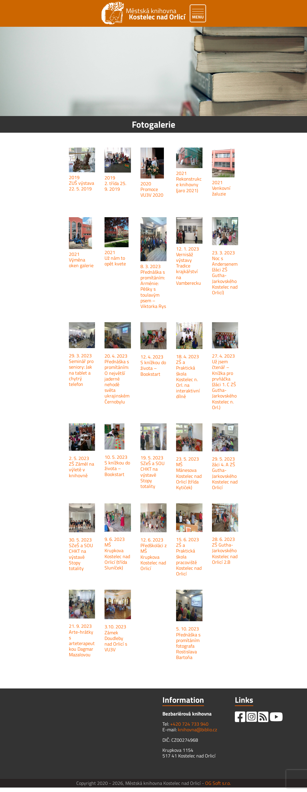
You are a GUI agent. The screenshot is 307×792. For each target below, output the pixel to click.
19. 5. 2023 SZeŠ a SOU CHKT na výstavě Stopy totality (152, 472)
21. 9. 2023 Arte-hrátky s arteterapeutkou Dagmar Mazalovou (82, 640)
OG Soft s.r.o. (218, 783)
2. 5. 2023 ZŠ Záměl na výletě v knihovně (81, 467)
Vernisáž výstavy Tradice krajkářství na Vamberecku (188, 269)
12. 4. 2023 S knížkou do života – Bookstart (153, 365)
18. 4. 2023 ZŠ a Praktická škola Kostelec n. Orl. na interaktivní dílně (188, 376)
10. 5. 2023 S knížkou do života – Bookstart (117, 465)
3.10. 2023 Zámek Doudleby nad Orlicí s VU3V (116, 638)
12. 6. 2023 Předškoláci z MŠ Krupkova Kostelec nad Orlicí (153, 554)
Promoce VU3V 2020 (151, 192)
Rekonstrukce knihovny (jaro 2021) (189, 184)
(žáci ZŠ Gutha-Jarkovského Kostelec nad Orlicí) (225, 281)
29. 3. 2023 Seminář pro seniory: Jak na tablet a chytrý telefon (81, 370)
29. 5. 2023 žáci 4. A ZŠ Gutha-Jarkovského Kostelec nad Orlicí (225, 473)
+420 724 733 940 (189, 723)
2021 (181, 173)
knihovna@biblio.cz (197, 729)
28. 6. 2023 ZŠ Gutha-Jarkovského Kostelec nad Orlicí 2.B (225, 551)
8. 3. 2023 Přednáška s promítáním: (152, 272)
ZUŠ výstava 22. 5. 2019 (81, 185)
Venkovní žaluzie (221, 190)
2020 (145, 183)
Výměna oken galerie (81, 262)
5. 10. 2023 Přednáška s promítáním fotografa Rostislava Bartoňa (188, 643)
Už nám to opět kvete (115, 260)
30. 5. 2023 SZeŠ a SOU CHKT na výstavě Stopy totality (81, 554)
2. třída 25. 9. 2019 (115, 186)
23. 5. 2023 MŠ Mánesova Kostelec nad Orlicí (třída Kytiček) (189, 473)
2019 (74, 177)
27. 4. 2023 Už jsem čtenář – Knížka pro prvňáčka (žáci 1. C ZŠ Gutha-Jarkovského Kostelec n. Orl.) (224, 381)
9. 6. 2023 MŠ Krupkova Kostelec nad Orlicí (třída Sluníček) (117, 553)
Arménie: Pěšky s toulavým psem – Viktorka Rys (153, 295)
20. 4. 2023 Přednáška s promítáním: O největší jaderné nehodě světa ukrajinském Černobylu (117, 378)
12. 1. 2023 (187, 248)
